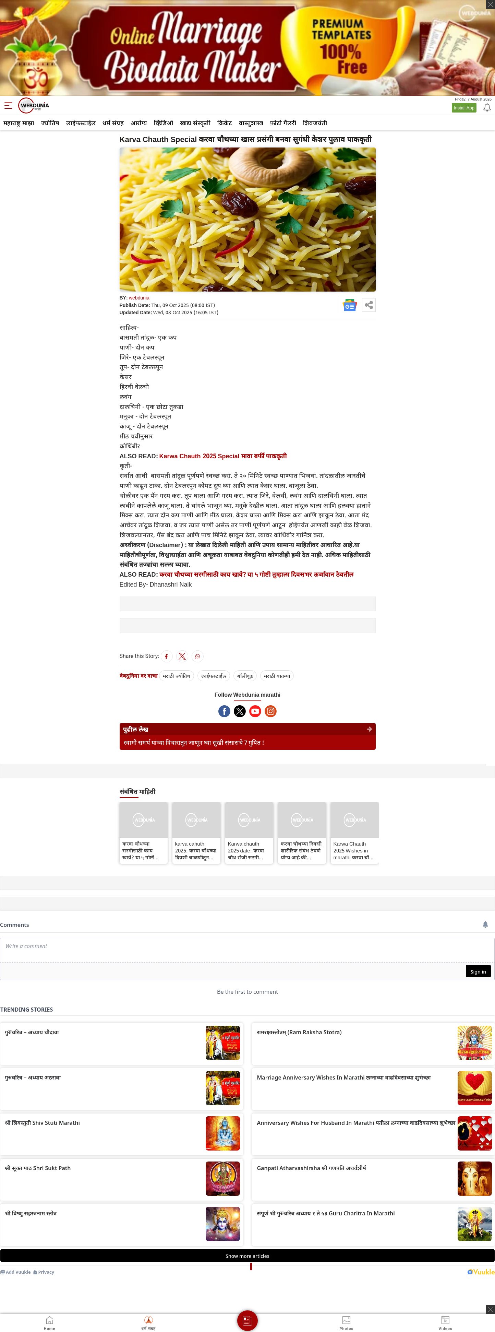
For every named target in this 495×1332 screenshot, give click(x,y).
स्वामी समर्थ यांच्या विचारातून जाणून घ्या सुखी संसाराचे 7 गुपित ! (194, 742)
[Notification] (486, 107)
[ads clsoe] (490, 1309)
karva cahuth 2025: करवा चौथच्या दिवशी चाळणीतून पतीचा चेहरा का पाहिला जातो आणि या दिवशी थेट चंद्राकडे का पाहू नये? (196, 850)
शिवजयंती (315, 123)
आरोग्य (139, 123)
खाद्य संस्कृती (195, 123)
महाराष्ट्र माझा (18, 123)
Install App (464, 108)
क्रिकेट (224, 123)
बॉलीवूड (245, 675)
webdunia (139, 297)
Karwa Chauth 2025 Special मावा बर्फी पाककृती (223, 456)
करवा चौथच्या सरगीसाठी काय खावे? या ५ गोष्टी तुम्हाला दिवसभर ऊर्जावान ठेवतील (256, 574)
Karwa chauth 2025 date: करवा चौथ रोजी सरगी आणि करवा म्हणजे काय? (246, 850)
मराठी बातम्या (277, 675)
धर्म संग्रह (113, 123)
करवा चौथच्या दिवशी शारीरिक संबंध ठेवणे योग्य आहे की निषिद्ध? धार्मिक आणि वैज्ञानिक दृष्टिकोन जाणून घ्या (302, 850)
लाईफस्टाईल (81, 123)
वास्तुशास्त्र (251, 123)
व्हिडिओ (163, 123)
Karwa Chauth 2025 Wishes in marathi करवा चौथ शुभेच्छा (353, 850)
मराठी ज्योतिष (176, 675)
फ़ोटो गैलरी (283, 123)
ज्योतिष (50, 123)
